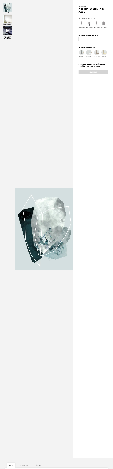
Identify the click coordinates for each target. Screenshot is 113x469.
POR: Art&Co (82, 6)
